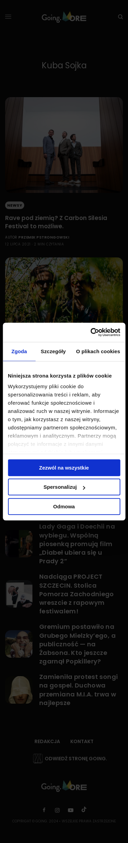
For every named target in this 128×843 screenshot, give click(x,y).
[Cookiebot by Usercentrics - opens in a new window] (91, 332)
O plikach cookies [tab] (98, 351)
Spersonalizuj (64, 487)
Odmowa (64, 506)
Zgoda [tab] (19, 351)
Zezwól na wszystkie (64, 468)
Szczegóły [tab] (53, 351)
